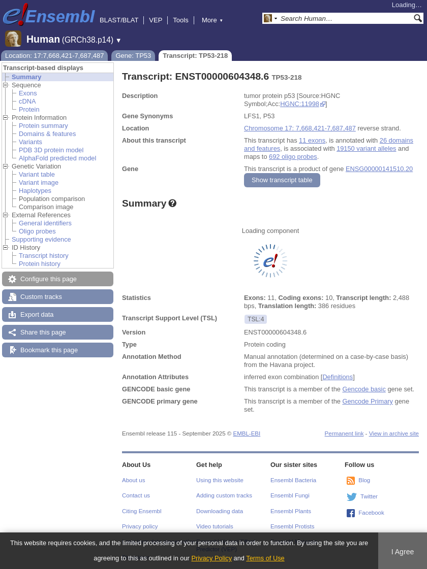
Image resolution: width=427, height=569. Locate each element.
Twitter (369, 496)
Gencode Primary (367, 401)
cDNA (27, 101)
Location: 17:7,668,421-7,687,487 (54, 55)
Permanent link (344, 433)
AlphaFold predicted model (57, 158)
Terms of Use (265, 558)
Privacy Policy (211, 558)
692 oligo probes (293, 156)
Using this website (219, 480)
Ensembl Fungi (290, 495)
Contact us (136, 495)
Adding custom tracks (224, 495)
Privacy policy (140, 526)
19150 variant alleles (366, 148)
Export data (36, 314)
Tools (180, 20)
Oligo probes (37, 231)
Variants (30, 142)
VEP (155, 20)
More (212, 20)
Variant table (37, 174)
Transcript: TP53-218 (195, 55)
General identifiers (45, 223)
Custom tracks (41, 296)
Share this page (43, 332)
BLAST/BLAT (119, 20)
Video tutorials (214, 526)
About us (133, 480)
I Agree (402, 552)
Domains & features (47, 134)
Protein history (39, 263)
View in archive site (394, 433)
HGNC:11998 (299, 104)
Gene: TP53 (133, 55)
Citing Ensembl (141, 511)
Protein (29, 109)
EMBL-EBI (246, 433)
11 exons (312, 140)
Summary (26, 77)
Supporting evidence (41, 239)
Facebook (371, 513)
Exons (28, 93)
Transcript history (44, 255)
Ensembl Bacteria (293, 480)
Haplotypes (35, 190)
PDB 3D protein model (51, 150)
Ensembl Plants (290, 511)
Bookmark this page (49, 350)
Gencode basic (363, 389)
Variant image (38, 182)
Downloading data (219, 511)
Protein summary (43, 125)
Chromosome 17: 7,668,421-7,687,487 (300, 128)
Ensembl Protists (292, 526)
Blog (364, 480)
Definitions (337, 377)
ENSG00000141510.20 (379, 169)
